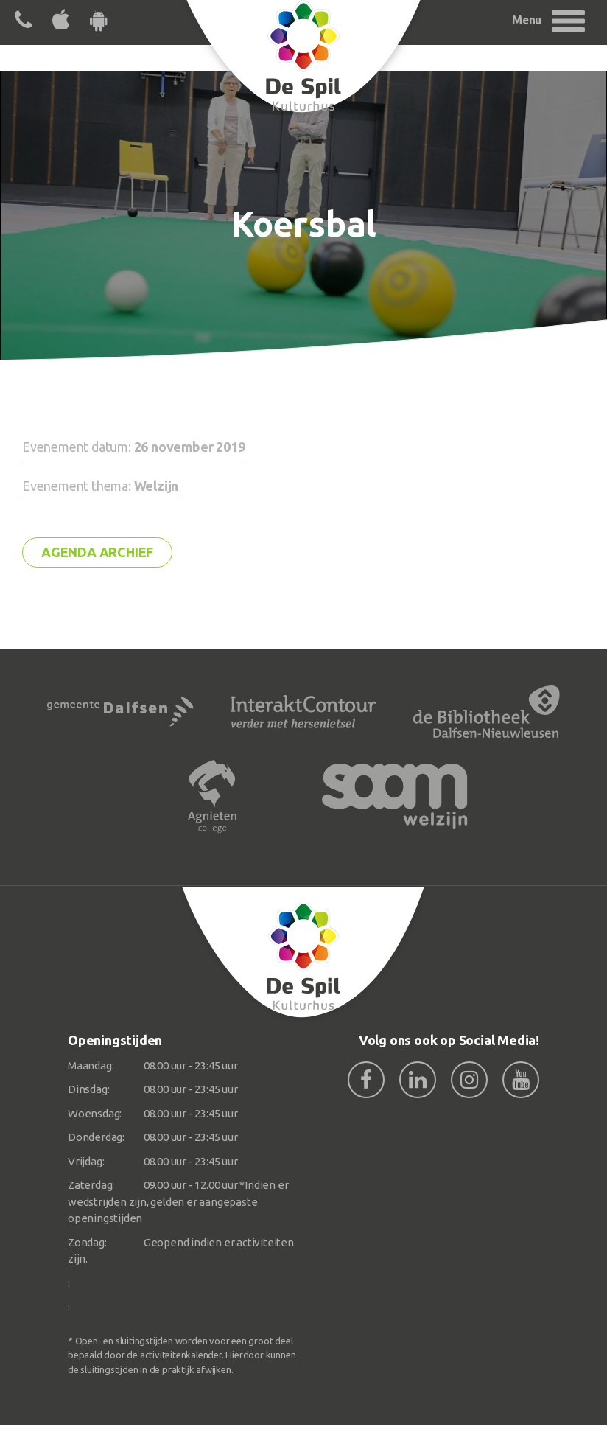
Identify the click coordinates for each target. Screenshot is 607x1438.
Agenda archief (97, 552)
